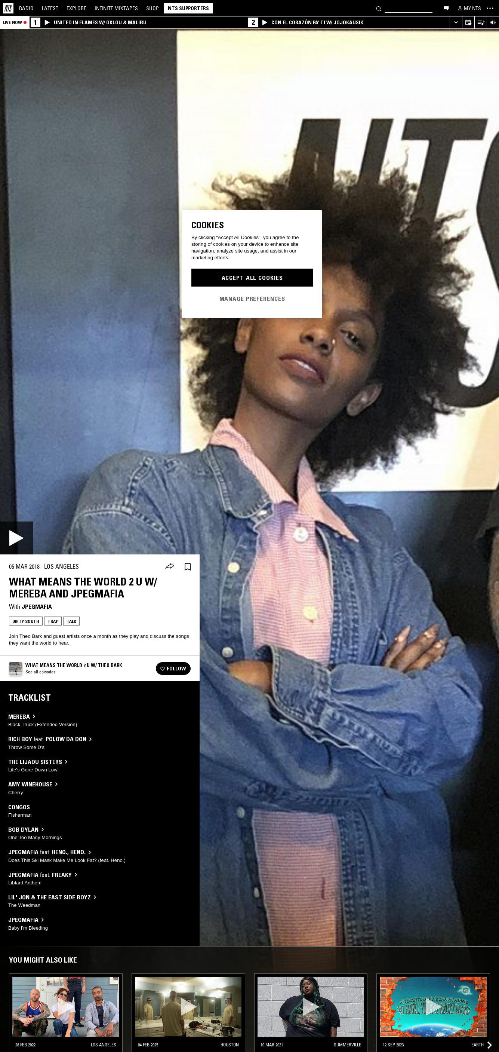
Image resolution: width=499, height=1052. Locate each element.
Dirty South (25, 621)
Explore (76, 8)
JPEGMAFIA (37, 606)
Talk (71, 621)
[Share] (170, 567)
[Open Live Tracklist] (480, 22)
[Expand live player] (456, 22)
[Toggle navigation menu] (490, 8)
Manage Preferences (252, 298)
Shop (152, 8)
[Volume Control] (493, 22)
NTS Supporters (188, 8)
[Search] (379, 8)
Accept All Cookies (252, 277)
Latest (50, 8)
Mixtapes (116, 8)
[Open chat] (446, 8)
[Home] (8, 8)
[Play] (16, 538)
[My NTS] (468, 8)
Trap (52, 621)
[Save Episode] (188, 566)
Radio (26, 8)
